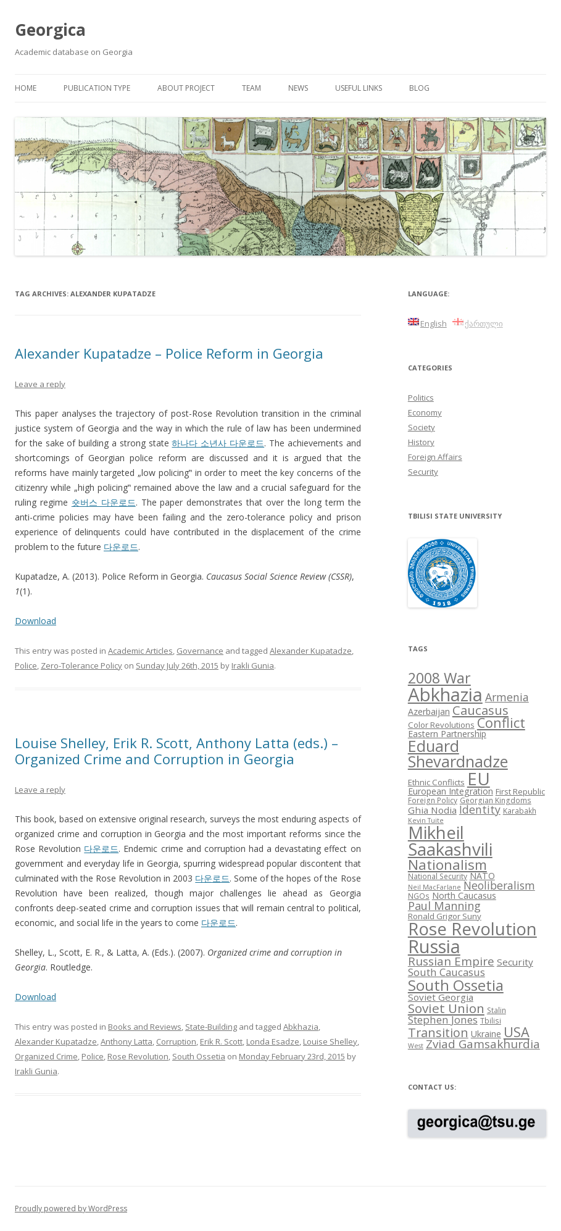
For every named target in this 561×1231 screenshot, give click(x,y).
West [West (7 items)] (415, 1045)
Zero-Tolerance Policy (81, 665)
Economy (425, 412)
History (421, 442)
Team (251, 88)
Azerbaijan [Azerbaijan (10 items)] (429, 711)
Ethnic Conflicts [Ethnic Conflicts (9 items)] (436, 782)
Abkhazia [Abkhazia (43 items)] (445, 694)
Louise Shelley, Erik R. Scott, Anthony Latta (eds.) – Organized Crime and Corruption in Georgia (176, 750)
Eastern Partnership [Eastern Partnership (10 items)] (447, 734)
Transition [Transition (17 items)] (438, 1032)
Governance (200, 650)
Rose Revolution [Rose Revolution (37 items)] (472, 928)
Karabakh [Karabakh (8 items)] (519, 811)
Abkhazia (300, 1026)
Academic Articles (140, 650)
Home (25, 88)
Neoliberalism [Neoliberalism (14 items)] (499, 885)
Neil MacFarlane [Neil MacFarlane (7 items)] (434, 887)
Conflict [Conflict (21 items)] (501, 723)
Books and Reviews (144, 1026)
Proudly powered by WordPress (71, 1208)
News (298, 88)
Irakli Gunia (252, 665)
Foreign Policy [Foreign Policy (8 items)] (432, 800)
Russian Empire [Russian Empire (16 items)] (451, 961)
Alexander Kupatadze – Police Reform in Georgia (169, 353)
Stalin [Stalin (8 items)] (496, 1010)
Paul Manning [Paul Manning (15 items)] (444, 905)
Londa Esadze (272, 1041)
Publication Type (97, 88)
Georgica (50, 30)
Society (421, 427)
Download (35, 621)
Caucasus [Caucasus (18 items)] (480, 710)
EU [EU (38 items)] (478, 778)
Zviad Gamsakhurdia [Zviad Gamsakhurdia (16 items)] (483, 1044)
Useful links (358, 88)
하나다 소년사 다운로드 (218, 443)
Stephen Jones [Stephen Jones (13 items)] (443, 1019)
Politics (421, 397)
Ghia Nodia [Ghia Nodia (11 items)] (432, 810)
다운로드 (121, 547)
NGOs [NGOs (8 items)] (419, 896)
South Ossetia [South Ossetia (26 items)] (456, 985)
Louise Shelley (330, 1041)
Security (423, 471)
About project (186, 88)
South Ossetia (198, 1056)
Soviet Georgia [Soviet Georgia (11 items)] (440, 997)
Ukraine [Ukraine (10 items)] (486, 1034)
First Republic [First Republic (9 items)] (520, 791)
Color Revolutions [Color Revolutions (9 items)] (441, 724)
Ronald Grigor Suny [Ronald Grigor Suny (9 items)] (444, 916)
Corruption (176, 1041)
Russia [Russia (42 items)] (434, 946)
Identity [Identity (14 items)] (480, 809)
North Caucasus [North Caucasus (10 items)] (464, 895)
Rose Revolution (137, 1056)
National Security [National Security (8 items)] (437, 876)
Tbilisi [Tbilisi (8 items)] (490, 1020)
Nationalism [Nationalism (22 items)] (447, 864)
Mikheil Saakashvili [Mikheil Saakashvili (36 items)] (450, 841)
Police (26, 665)
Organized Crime (46, 1056)
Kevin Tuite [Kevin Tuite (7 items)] (426, 820)
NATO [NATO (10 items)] (482, 876)
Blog (419, 88)
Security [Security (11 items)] (515, 962)
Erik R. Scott (221, 1041)
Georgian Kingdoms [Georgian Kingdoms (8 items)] (495, 800)
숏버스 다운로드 (104, 502)
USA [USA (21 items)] (517, 1032)
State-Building (211, 1026)
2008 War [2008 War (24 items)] (439, 678)
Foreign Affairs (435, 456)
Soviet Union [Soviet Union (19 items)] (446, 1008)
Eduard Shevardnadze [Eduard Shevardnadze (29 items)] (458, 753)
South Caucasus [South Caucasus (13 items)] (446, 972)
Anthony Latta (126, 1041)
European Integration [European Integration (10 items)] (450, 791)
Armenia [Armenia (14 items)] (507, 697)
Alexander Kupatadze (311, 650)
